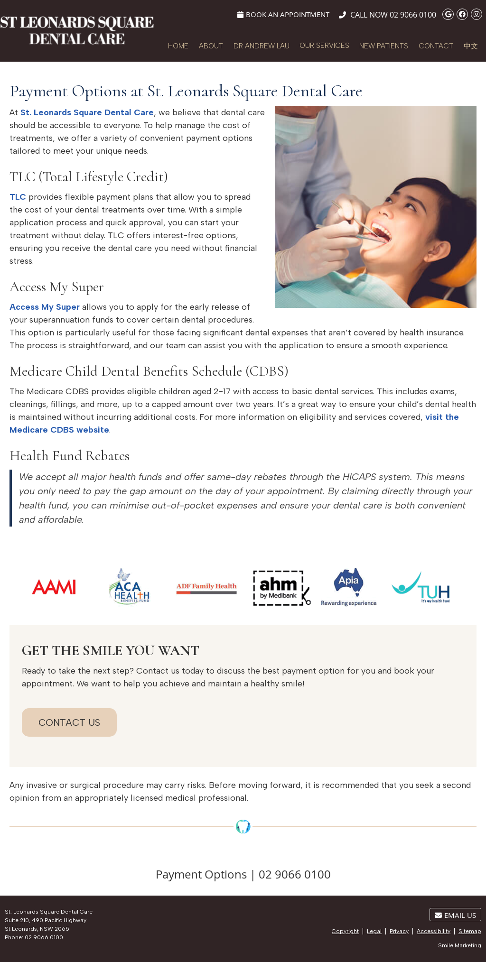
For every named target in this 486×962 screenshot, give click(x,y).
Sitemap (469, 931)
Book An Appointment (283, 14)
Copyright (345, 931)
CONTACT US (69, 722)
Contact (436, 46)
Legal (374, 931)
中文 (471, 46)
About (211, 46)
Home (178, 46)
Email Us (455, 915)
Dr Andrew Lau (262, 46)
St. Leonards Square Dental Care (87, 112)
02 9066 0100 (413, 14)
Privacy (399, 931)
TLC (17, 197)
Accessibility (433, 931)
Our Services (324, 45)
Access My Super (44, 307)
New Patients (383, 46)
